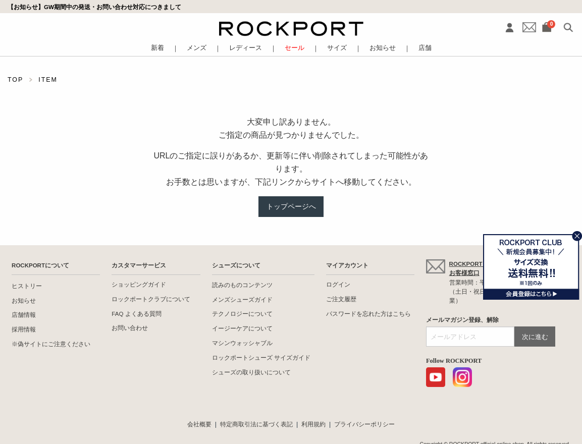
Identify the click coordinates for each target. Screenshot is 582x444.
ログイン (338, 285)
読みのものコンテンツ (242, 285)
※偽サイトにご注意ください (51, 344)
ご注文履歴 (341, 299)
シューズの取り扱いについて (251, 372)
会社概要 (199, 424)
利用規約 (313, 424)
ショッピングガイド (139, 285)
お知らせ (382, 47)
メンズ (196, 47)
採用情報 (24, 329)
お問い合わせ (130, 328)
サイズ (337, 47)
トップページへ (291, 206)
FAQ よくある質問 (136, 314)
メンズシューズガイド (242, 300)
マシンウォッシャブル (242, 343)
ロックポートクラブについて (151, 299)
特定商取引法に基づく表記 (256, 424)
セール (294, 47)
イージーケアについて (242, 328)
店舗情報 (24, 315)
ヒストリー (27, 286)
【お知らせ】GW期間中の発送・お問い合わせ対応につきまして (94, 7)
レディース (245, 47)
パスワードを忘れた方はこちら (368, 314)
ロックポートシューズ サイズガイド (261, 358)
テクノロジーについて (242, 314)
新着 (157, 47)
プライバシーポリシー (364, 424)
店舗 (425, 47)
